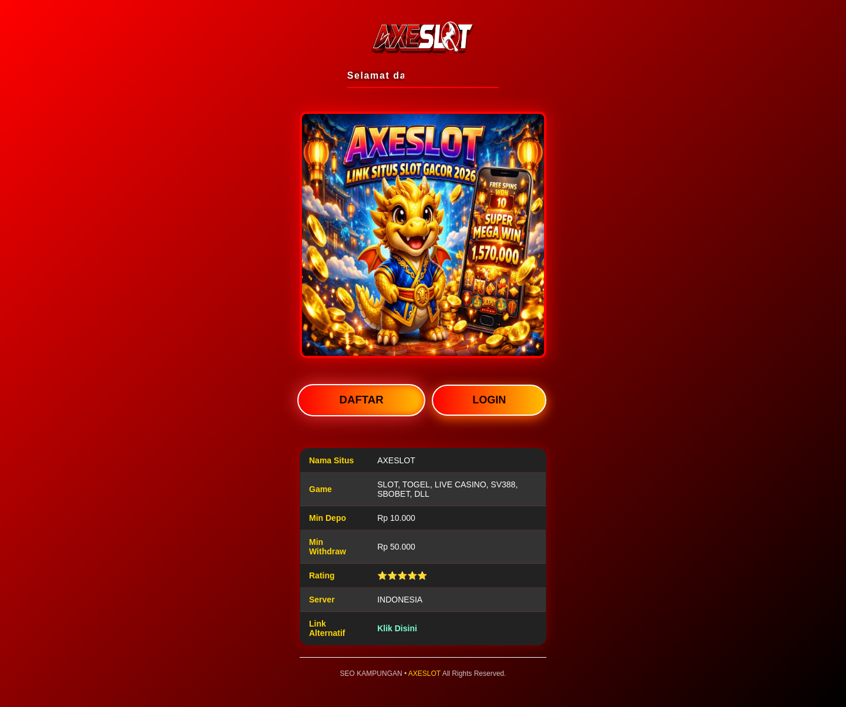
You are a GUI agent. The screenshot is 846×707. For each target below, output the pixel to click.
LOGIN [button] (489, 400)
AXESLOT (424, 673)
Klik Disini (397, 628)
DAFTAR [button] (362, 400)
